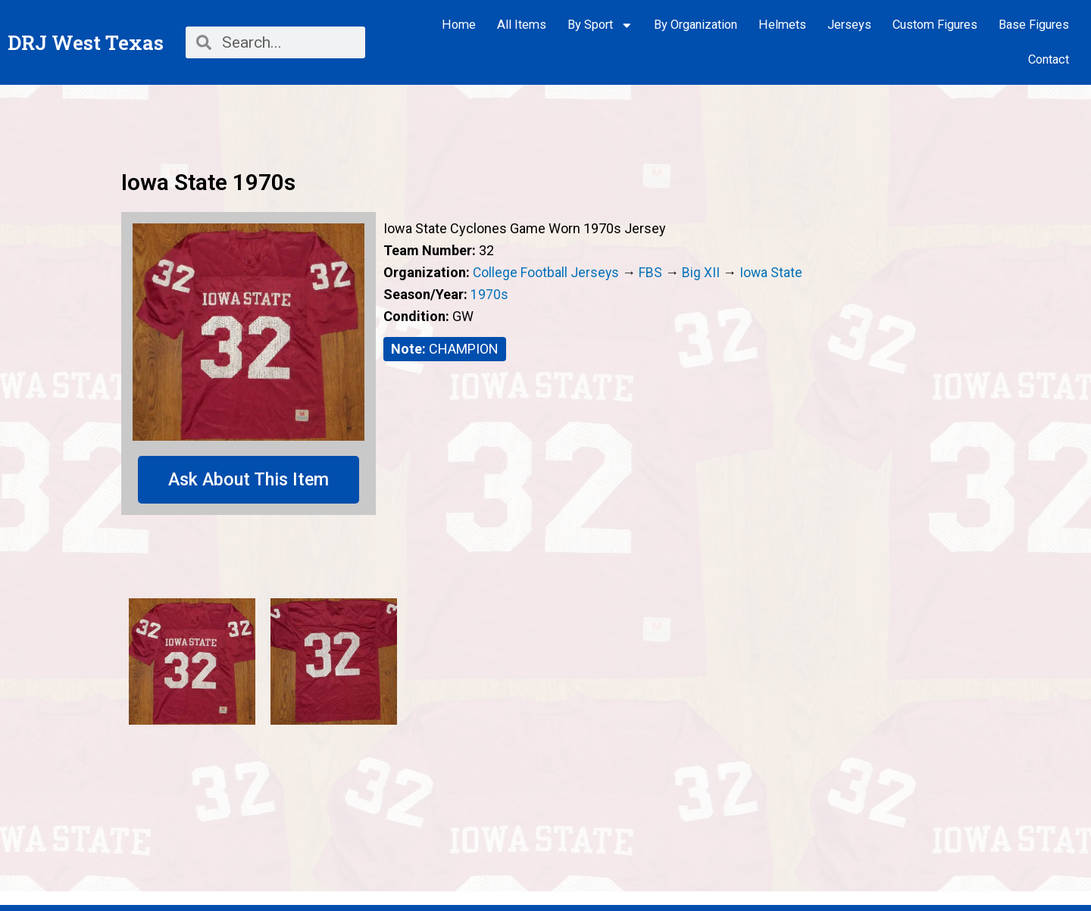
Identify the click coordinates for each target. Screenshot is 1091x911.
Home (459, 24)
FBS (652, 272)
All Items (521, 24)
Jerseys (849, 24)
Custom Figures (934, 24)
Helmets (782, 24)
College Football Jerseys (547, 272)
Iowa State (773, 272)
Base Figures (1034, 24)
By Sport (600, 25)
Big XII (702, 272)
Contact (1048, 59)
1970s (489, 294)
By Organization (695, 24)
